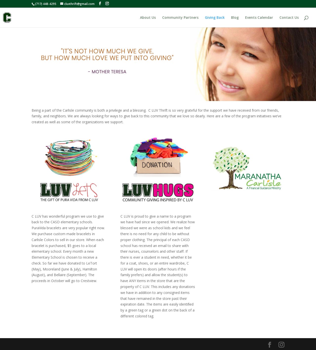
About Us (148, 18)
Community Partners (180, 18)
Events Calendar (259, 18)
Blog (235, 18)
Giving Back (215, 18)
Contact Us (289, 18)
